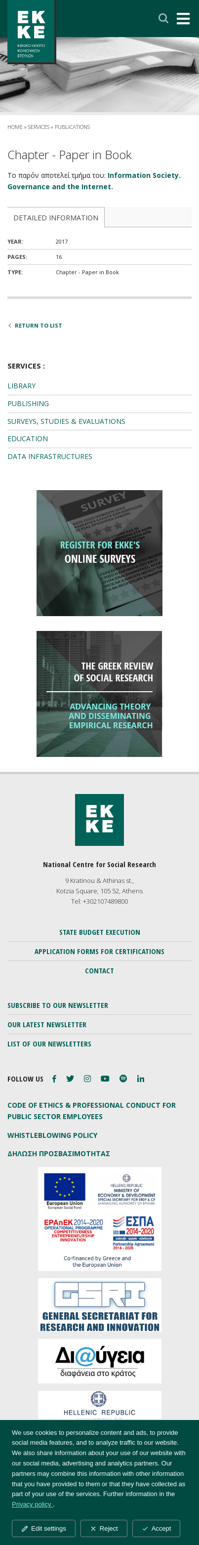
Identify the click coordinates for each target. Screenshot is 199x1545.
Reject (104, 1528)
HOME (15, 126)
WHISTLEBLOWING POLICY (52, 1135)
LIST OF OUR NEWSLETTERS (49, 1043)
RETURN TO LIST (34, 325)
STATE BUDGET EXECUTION (99, 932)
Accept (156, 1528)
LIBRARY (21, 385)
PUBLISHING (28, 403)
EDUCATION (27, 438)
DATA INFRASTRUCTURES (49, 456)
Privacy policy (32, 1504)
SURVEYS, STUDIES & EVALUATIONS (66, 421)
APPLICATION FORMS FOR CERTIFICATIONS (99, 951)
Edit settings (43, 1528)
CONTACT (99, 970)
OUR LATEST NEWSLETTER (46, 1024)
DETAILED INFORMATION (55, 217)
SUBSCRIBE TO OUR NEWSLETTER (57, 1005)
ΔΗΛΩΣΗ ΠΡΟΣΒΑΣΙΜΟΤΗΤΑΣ (58, 1153)
